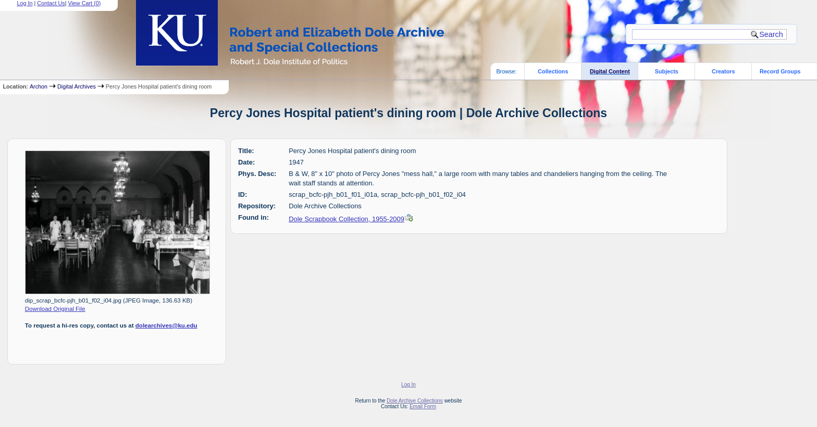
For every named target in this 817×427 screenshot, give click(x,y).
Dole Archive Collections (415, 401)
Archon (38, 86)
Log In (408, 384)
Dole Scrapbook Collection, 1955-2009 (346, 219)
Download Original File (55, 309)
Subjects (666, 71)
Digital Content (610, 71)
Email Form (423, 406)
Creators (723, 71)
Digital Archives (76, 86)
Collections (553, 71)
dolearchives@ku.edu (166, 325)
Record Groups (780, 71)
